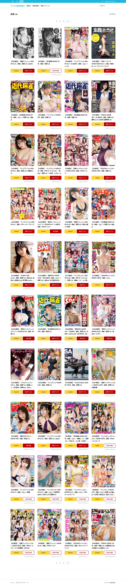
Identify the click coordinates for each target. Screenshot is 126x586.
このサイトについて (109, 1)
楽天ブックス (28, 70)
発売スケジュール (45, 5)
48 (12, 1)
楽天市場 (55, 231)
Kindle (97, 177)
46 (17, 1)
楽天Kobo (82, 285)
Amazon (16, 70)
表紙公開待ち (35, 5)
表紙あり (29, 5)
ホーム (12, 582)
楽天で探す (56, 70)
